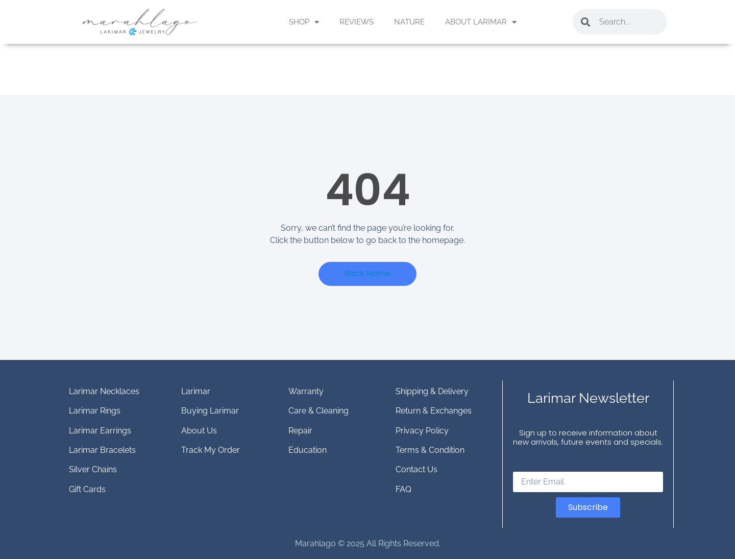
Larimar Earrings (100, 430)
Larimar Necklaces (104, 391)
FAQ (403, 489)
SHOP (304, 22)
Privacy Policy (422, 430)
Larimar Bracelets (102, 450)
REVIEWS (356, 22)
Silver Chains (93, 469)
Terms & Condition (430, 450)
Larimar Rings (94, 411)
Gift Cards (87, 489)
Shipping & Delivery (432, 391)
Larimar (195, 391)
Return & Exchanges (434, 411)
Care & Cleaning (318, 411)
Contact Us (416, 469)
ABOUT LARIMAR (481, 22)
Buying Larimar (210, 411)
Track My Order (210, 450)
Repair (300, 430)
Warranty (306, 391)
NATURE (409, 22)
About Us (199, 430)
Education (307, 450)
